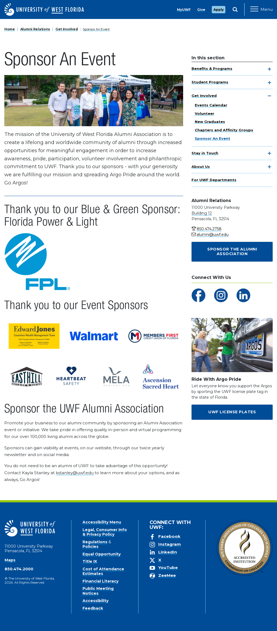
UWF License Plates (232, 411)
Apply (218, 10)
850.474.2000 (19, 569)
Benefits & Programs (212, 68)
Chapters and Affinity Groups (224, 130)
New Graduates (210, 121)
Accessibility (95, 600)
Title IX (90, 561)
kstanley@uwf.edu (75, 472)
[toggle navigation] (269, 82)
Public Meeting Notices (98, 591)
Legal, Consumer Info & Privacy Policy (105, 532)
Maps (10, 560)
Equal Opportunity (102, 554)
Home (9, 29)
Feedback (93, 608)
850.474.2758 (209, 228)
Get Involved (66, 29)
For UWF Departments (214, 180)
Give (201, 10)
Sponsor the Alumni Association (232, 251)
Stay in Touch (205, 153)
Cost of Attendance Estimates (103, 571)
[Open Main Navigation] (261, 9)
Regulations (95, 541)
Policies (90, 546)
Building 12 (202, 213)
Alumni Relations (35, 29)
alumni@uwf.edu (213, 234)
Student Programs (210, 82)
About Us (201, 166)
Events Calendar (211, 105)
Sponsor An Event (96, 29)
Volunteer (204, 113)
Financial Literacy (100, 581)
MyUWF (184, 10)
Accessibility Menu (102, 522)
